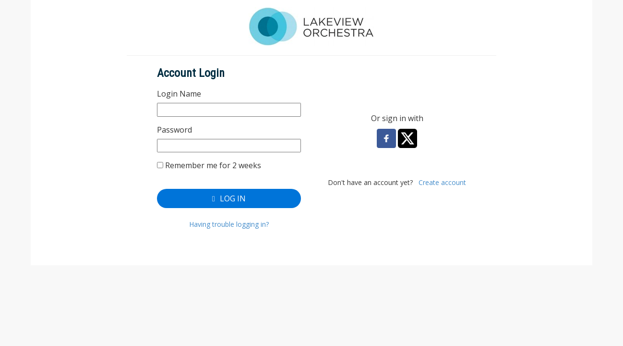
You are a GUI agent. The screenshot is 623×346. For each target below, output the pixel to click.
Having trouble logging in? (229, 224)
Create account (442, 182)
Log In (229, 198)
